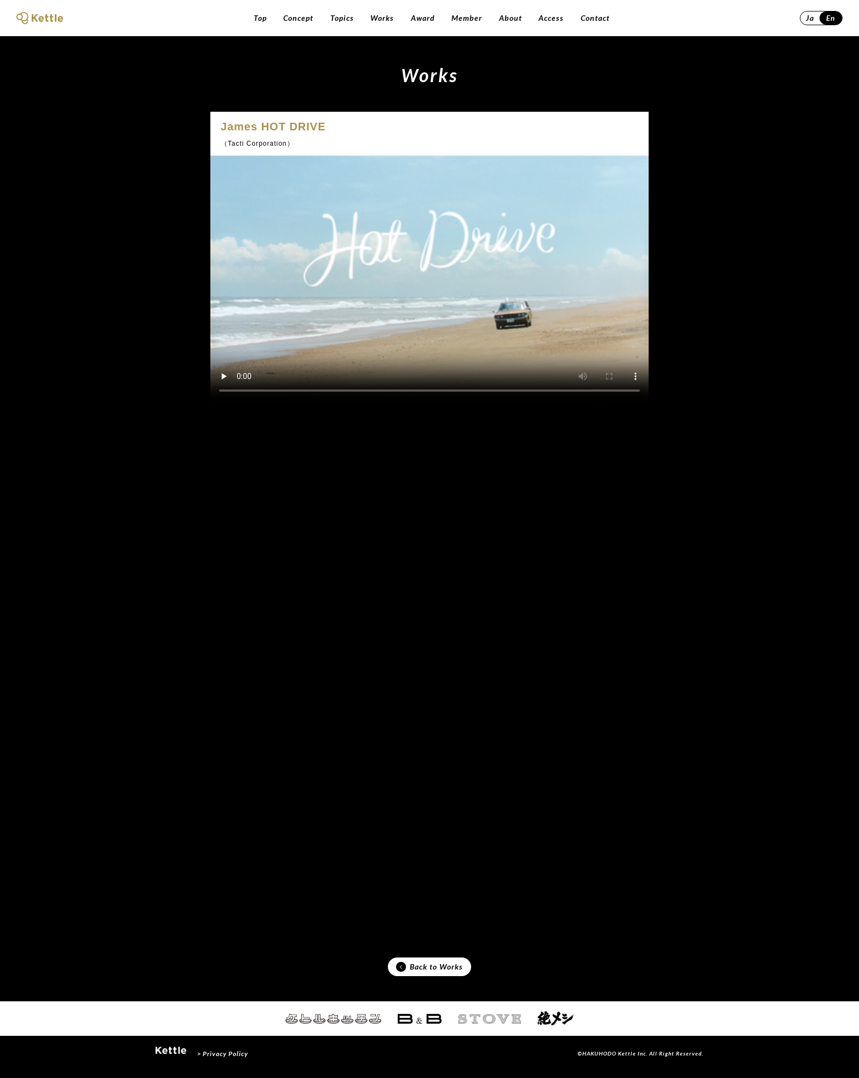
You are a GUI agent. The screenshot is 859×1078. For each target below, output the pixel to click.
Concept (298, 17)
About (510, 17)
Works (382, 17)
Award (423, 17)
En (830, 17)
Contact (595, 17)
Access (551, 17)
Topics (342, 17)
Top (260, 17)
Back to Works (429, 971)
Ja (810, 17)
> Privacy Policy (222, 1060)
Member (466, 17)
